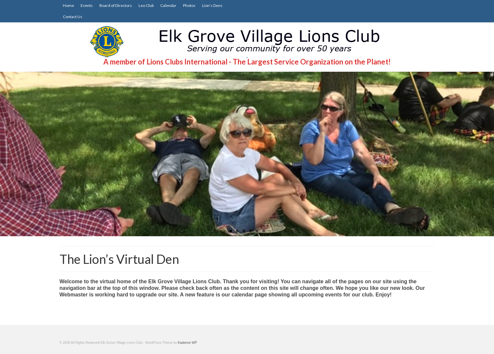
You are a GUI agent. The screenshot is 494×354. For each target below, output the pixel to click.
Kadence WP (187, 342)
